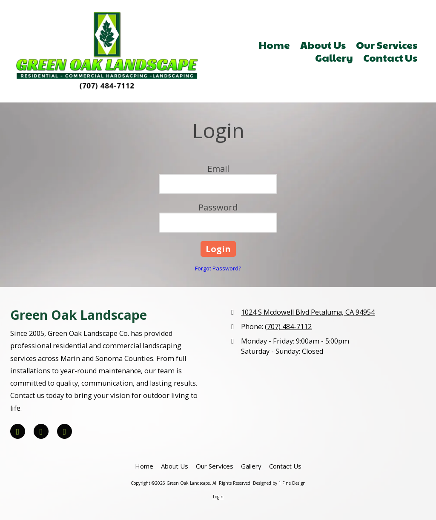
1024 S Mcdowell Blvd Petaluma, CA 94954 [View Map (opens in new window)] (308, 312)
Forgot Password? (218, 268)
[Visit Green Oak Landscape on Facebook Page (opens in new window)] (17, 431)
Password (218, 207)
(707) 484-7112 (288, 326)
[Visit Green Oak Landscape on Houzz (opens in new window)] (64, 431)
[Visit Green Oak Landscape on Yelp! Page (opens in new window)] (41, 431)
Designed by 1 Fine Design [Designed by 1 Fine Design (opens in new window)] (279, 483)
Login (218, 497)
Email (218, 168)
